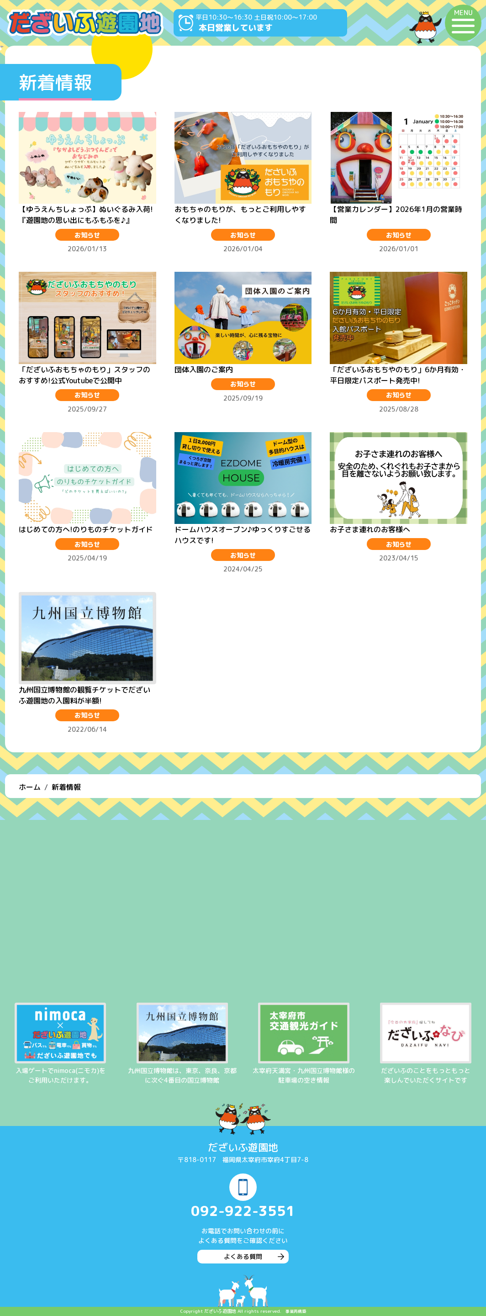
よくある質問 (243, 1256)
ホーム (30, 787)
